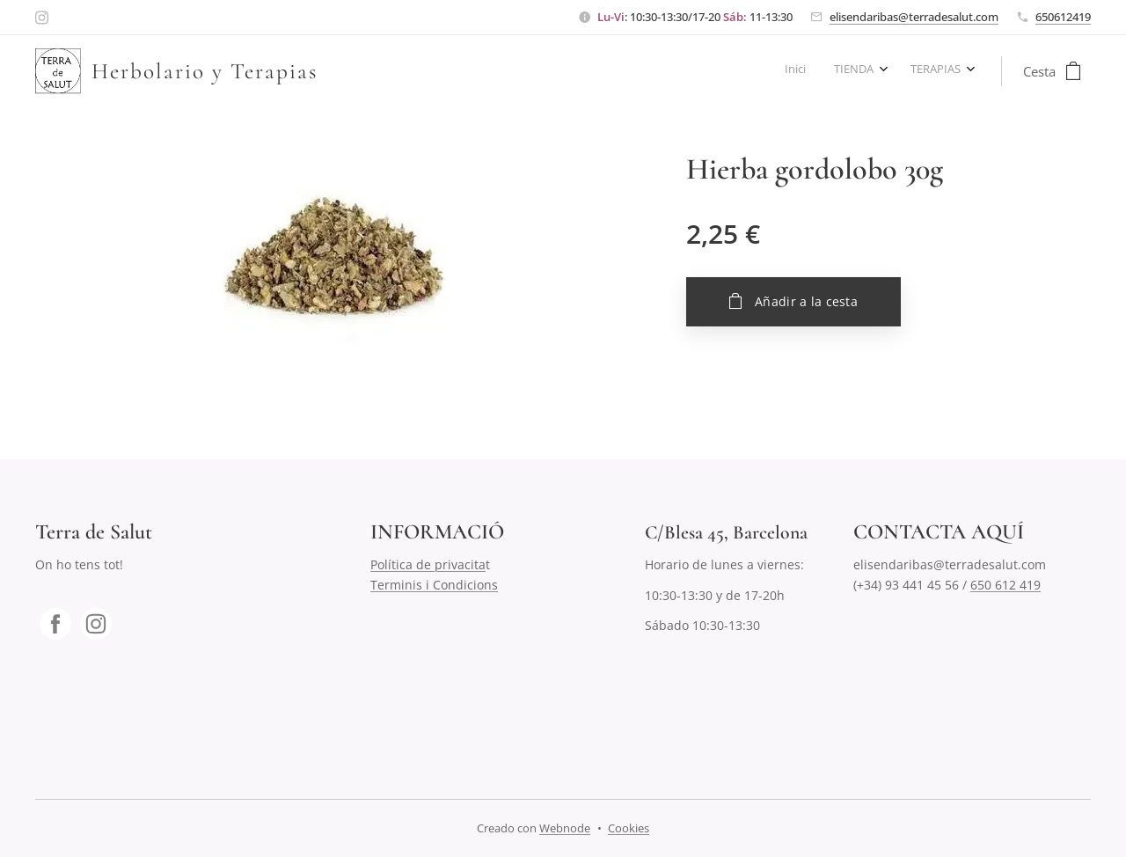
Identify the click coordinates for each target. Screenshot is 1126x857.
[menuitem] (900, 71)
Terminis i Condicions (434, 584)
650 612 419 (1005, 584)
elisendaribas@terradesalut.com (914, 17)
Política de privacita (428, 564)
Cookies (628, 828)
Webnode (564, 828)
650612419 (1063, 17)
